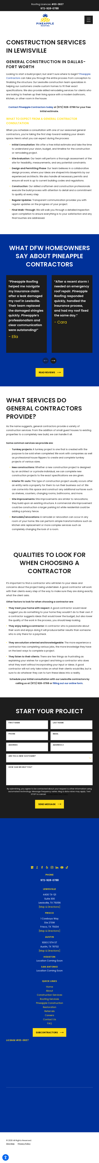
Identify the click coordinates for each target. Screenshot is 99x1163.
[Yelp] (47, 869)
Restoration (49, 1008)
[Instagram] (52, 869)
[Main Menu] (88, 20)
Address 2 (58, 746)
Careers (49, 1016)
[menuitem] (49, 988)
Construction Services (49, 996)
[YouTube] (62, 869)
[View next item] (55, 361)
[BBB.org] (37, 869)
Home (49, 988)
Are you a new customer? (22, 757)
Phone (12, 735)
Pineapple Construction (49, 1004)
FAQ (49, 1025)
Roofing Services (49, 1000)
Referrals (49, 1012)
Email (56, 735)
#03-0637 (58, 4)
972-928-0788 (49, 8)
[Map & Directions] (49, 908)
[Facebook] (42, 869)
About (49, 992)
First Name (14, 724)
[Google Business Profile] (32, 869)
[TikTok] (67, 869)
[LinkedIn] (57, 869)
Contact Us (49, 1021)
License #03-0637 (17, 1041)
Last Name (58, 724)
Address (13, 746)
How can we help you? (20, 769)
